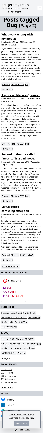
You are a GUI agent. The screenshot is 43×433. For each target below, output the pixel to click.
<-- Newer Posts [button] (10, 266)
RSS (21, 429)
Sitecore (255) (7, 339)
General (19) (19, 348)
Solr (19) (31, 348)
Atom (27, 429)
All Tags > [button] (5, 358)
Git (11, 322)
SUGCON (22, 322)
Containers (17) (8, 352)
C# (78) (4, 343)
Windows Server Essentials (14, 317)
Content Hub (29, 313)
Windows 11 (34, 317)
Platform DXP (17, 84)
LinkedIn (11, 405)
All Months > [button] (7, 387)
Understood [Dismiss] (21, 423)
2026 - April (6, 369)
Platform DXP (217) (25, 339)
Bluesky (10, 399)
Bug (27, 84)
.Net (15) (21, 352)
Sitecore (6, 84)
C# (8, 255)
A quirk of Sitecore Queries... (20, 95)
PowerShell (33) (17, 343)
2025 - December (9, 382)
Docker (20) (6, 348)
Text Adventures (9, 326)
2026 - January (8, 379)
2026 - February (8, 376)
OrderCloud (16, 313)
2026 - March (7, 372)
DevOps (5, 322)
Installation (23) (33, 343)
